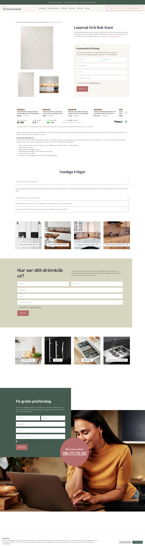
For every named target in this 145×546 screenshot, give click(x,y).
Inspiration (72, 8)
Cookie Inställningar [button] (125, 542)
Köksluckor (43, 8)
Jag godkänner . (90, 83)
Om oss (80, 8)
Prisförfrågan (132, 8)
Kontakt (87, 8)
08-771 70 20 (76, 459)
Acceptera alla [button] (138, 542)
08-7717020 (114, 8)
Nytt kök (64, 8)
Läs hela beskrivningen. (116, 36)
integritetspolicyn (95, 83)
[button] (26, 84)
